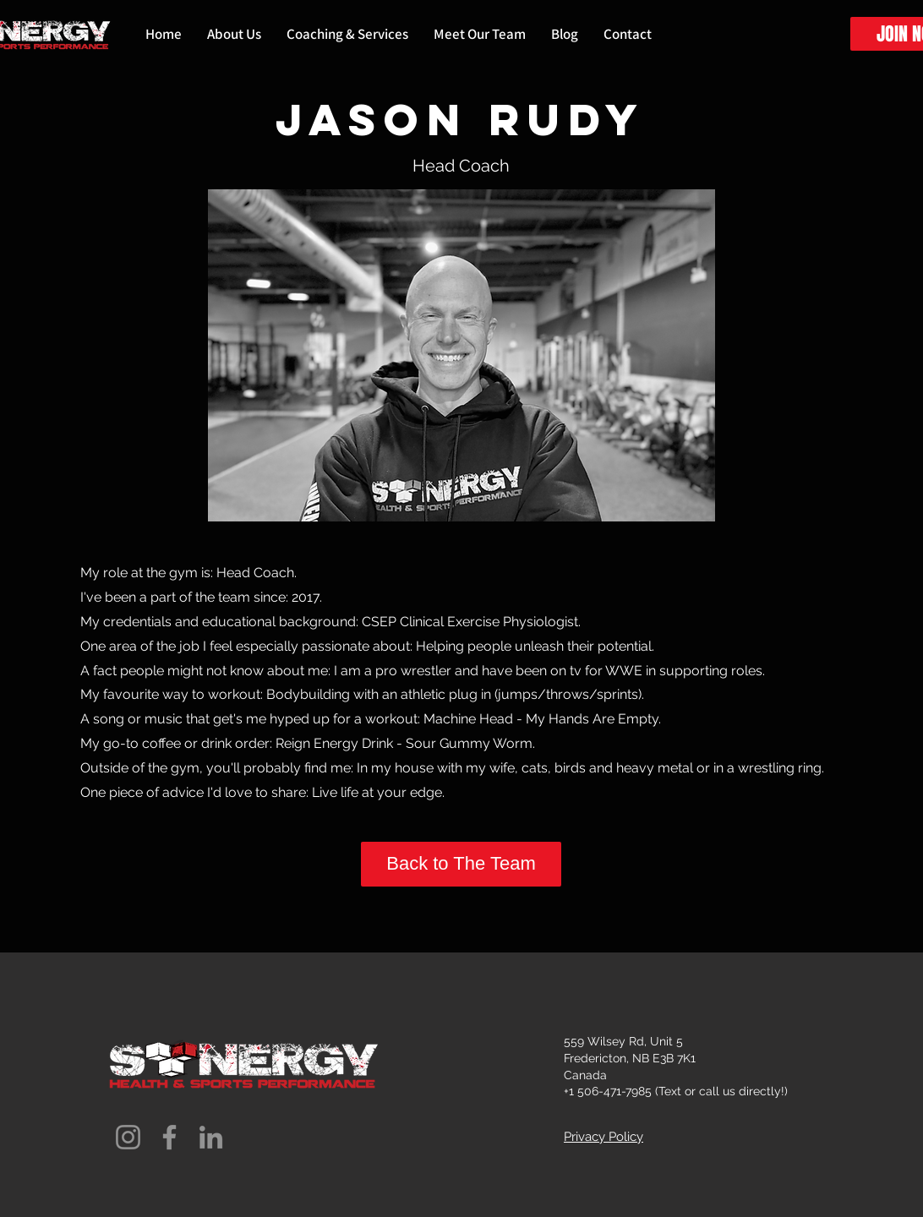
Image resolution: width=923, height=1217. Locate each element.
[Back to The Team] (461, 864)
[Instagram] (128, 1137)
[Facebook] (169, 1137)
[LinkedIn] (210, 1137)
